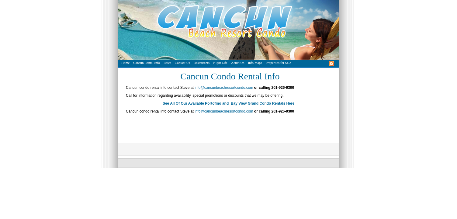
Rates (167, 62)
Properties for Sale (278, 62)
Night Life (220, 62)
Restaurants (201, 62)
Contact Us (182, 62)
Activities (237, 62)
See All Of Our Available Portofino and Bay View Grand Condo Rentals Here (228, 103)
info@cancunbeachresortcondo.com (224, 87)
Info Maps (255, 62)
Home (125, 62)
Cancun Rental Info (146, 62)
